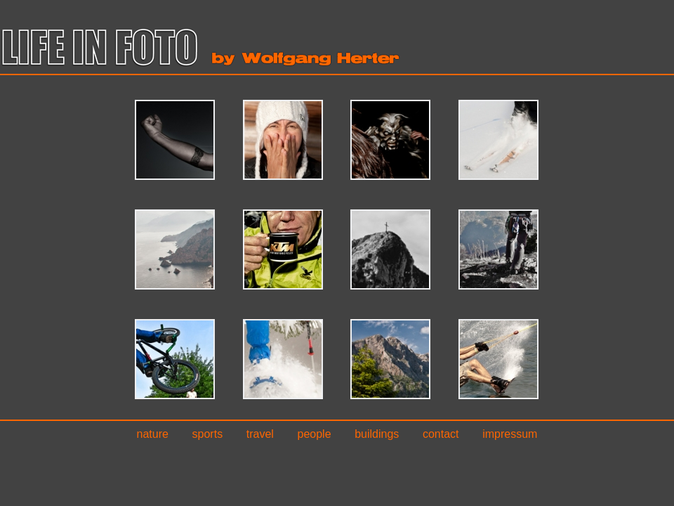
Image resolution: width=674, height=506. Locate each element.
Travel (260, 434)
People (314, 434)
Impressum (509, 434)
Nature (152, 434)
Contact (441, 434)
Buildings (377, 434)
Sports (207, 434)
